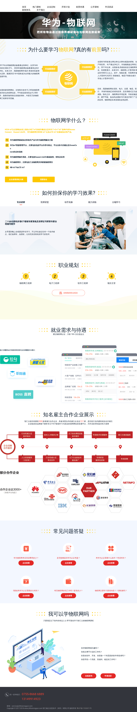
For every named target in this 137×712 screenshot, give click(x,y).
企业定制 (51, 7)
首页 (24, 7)
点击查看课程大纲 (16, 179)
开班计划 (66, 7)
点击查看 (26, 563)
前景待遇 (80, 7)
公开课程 (95, 7)
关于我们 (41, 10)
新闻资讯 (26, 10)
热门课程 (37, 7)
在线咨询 (88, 676)
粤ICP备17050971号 (84, 708)
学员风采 (109, 7)
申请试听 (108, 676)
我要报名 (43, 179)
